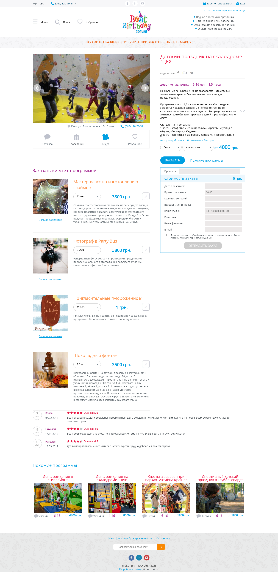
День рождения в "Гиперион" (58, 478)
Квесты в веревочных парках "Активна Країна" (166, 478)
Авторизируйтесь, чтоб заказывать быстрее (187, 140)
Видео (105, 144)
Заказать (172, 160)
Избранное (135, 144)
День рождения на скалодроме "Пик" (112, 478)
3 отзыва (47, 144)
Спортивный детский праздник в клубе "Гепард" (220, 478)
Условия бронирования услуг (229, 10)
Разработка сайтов (130, 569)
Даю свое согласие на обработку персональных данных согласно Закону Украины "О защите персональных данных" (205, 236)
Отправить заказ (202, 245)
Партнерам (163, 538)
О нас (207, 10)
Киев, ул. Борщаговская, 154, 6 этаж (93, 126)
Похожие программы (206, 160)
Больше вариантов (50, 219)
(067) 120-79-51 (134, 126)
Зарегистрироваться (219, 3)
